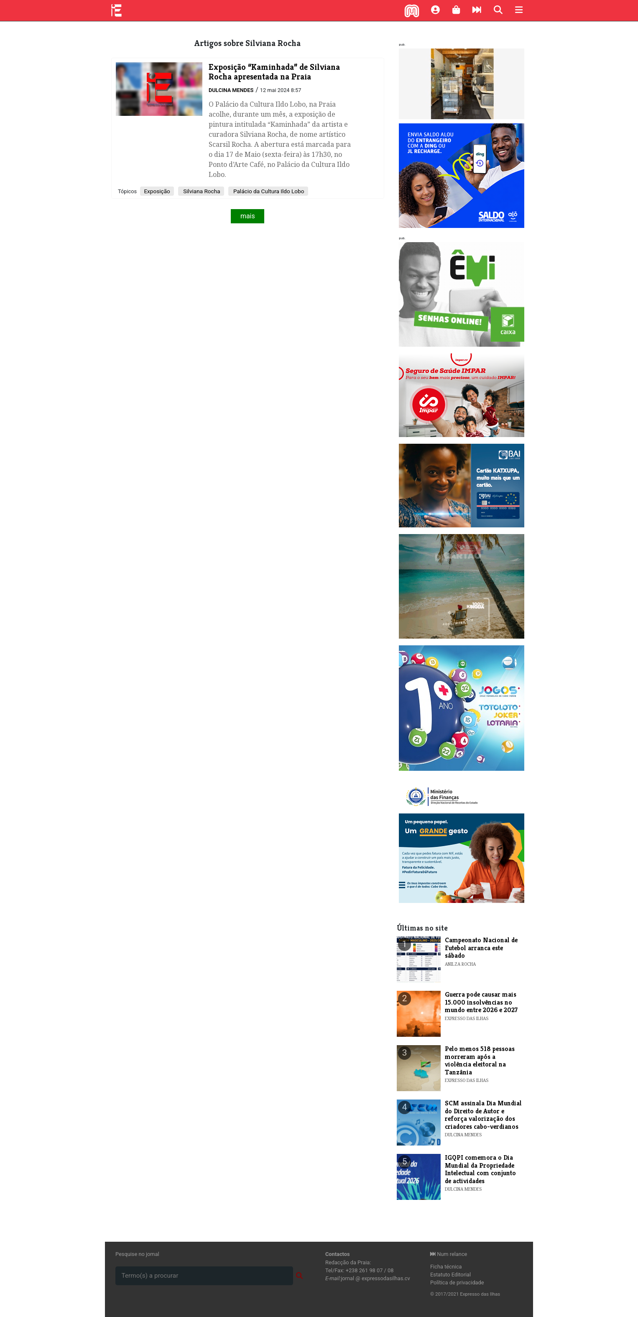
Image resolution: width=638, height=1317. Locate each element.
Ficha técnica (446, 1266)
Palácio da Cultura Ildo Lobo (268, 191)
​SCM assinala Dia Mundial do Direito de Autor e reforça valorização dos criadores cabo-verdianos (483, 1114)
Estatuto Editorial (450, 1274)
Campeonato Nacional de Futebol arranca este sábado (481, 948)
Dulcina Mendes (231, 90)
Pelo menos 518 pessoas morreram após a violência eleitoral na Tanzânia (480, 1060)
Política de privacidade (457, 1282)
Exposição (157, 191)
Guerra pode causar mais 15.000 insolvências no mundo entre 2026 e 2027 (481, 1002)
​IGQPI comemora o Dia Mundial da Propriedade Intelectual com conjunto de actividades (480, 1169)
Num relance (448, 1254)
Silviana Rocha (201, 191)
